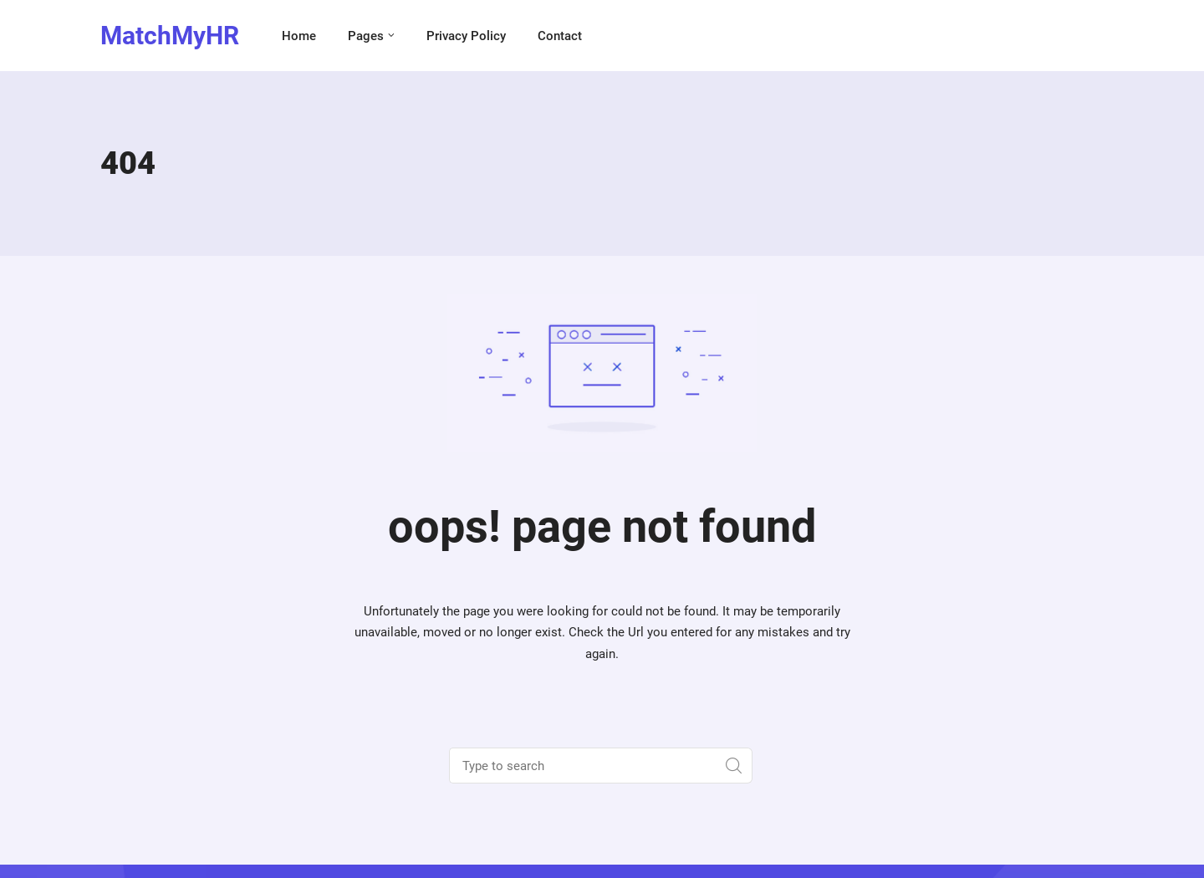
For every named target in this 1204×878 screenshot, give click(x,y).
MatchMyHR (169, 35)
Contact (560, 35)
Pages (366, 35)
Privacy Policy (466, 35)
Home (299, 35)
